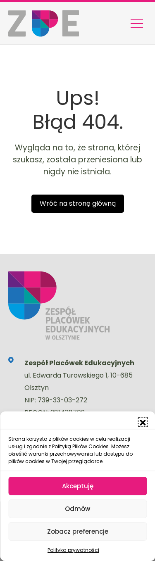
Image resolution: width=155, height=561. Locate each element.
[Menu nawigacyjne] (137, 23)
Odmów (77, 508)
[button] (142, 422)
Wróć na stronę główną (78, 203)
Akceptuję (77, 486)
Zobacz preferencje (77, 531)
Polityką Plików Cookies (80, 446)
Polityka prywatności (73, 550)
